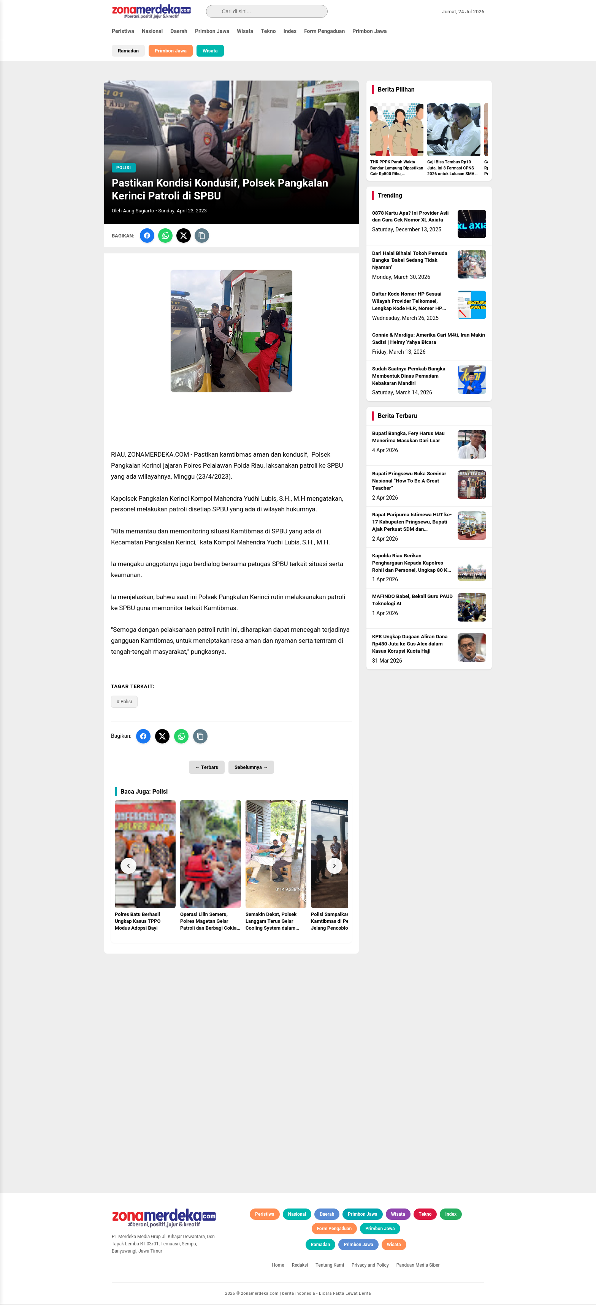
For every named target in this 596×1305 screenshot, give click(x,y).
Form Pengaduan (324, 31)
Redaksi (300, 1265)
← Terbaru (207, 768)
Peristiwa (123, 31)
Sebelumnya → (251, 768)
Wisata (245, 31)
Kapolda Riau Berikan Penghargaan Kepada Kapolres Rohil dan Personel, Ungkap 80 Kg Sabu (411, 567)
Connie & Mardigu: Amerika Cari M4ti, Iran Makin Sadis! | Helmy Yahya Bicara (428, 339)
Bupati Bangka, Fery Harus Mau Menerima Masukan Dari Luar (408, 438)
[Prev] (128, 867)
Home (278, 1265)
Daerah (178, 31)
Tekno (268, 31)
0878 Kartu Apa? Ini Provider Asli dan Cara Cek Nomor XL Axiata (410, 217)
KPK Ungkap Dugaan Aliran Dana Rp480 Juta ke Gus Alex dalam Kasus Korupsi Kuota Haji (409, 645)
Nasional (152, 31)
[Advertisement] (231, 1007)
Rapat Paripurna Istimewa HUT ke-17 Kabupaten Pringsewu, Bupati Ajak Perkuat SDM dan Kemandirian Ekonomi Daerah (412, 526)
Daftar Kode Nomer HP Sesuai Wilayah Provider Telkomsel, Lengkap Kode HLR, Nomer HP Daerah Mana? (407, 306)
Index (290, 31)
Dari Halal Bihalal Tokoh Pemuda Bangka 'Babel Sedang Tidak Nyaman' (409, 261)
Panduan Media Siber (418, 1265)
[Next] (334, 867)
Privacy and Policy (370, 1265)
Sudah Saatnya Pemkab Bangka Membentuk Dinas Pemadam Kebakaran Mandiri (408, 377)
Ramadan (128, 50)
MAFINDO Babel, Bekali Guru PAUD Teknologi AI (412, 601)
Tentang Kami (329, 1265)
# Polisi (124, 702)
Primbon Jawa (212, 31)
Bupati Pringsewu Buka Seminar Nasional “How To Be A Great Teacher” (409, 482)
